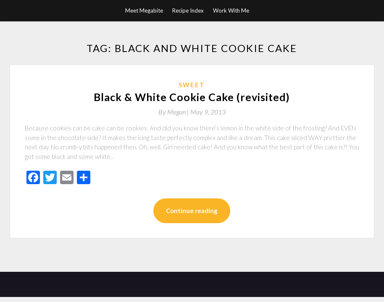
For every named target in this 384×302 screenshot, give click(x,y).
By (174, 112)
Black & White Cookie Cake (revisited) (192, 97)
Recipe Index (188, 10)
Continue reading (192, 210)
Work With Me (231, 10)
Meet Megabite (144, 10)
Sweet (192, 85)
